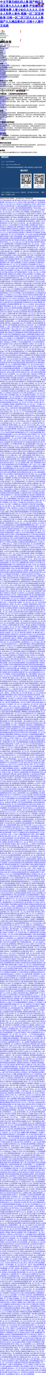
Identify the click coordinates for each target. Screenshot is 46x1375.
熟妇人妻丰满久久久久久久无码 (24, 691)
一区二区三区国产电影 (23, 374)
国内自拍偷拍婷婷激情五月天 (34, 817)
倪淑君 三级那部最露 (27, 334)
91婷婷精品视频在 (5, 228)
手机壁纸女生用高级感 (20, 311)
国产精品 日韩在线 (8, 691)
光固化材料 (3, 63)
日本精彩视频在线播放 (10, 779)
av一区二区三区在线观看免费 (20, 900)
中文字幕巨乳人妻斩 (18, 360)
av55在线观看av (29, 377)
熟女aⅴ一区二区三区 (31, 1106)
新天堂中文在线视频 (27, 1368)
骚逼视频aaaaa (35, 376)
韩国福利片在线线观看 (35, 938)
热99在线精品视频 (30, 411)
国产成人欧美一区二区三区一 (26, 757)
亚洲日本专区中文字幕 (16, 981)
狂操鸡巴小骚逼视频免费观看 (14, 1334)
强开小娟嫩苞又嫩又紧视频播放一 (28, 627)
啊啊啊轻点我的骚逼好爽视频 (31, 711)
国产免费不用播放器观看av (30, 683)
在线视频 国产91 (15, 1274)
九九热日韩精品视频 (34, 432)
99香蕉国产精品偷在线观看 (34, 1079)
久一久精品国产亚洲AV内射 (18, 689)
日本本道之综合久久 (17, 570)
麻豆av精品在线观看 (33, 753)
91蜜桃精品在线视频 (11, 291)
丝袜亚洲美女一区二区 (37, 836)
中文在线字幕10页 (9, 823)
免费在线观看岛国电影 (38, 1087)
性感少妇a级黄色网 (15, 683)
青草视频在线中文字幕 (9, 1157)
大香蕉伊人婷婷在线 (19, 536)
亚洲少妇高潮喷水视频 (15, 672)
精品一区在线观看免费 (18, 221)
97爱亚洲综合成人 (29, 1330)
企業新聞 (3, 121)
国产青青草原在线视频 (9, 864)
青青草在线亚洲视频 (12, 493)
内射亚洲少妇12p (32, 247)
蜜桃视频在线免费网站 (14, 1223)
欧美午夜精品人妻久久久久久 (9, 936)
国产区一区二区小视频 (22, 925)
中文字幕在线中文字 (14, 762)
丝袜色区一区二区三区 (31, 217)
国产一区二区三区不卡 (7, 708)
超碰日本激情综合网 (19, 694)
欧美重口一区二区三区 (37, 394)
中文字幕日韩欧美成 (23, 972)
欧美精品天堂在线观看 (28, 264)
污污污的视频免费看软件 (18, 749)
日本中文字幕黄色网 (31, 421)
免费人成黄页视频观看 (31, 687)
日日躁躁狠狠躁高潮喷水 (36, 734)
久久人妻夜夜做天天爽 (20, 938)
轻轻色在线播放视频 (15, 949)
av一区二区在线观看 (20, 310)
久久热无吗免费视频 (23, 755)
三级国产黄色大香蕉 (6, 921)
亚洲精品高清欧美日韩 (32, 385)
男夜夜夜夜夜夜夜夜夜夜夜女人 (21, 881)
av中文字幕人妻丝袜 (8, 1064)
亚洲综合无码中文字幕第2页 (34, 1104)
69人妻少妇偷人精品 (18, 1104)
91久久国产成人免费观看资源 (29, 251)
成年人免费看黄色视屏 (7, 436)
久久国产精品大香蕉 (18, 585)
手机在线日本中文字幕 (16, 1293)
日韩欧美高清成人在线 (34, 519)
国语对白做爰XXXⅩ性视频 (35, 1213)
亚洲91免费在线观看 (19, 1230)
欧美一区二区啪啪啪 (31, 813)
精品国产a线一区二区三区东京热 (24, 896)
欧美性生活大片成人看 (18, 1262)
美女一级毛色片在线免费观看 (30, 1096)
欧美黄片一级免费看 (20, 768)
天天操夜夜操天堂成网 (7, 1036)
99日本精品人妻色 (17, 1366)
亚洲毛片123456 (27, 1183)
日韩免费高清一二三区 (9, 1111)
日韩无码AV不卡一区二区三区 (26, 428)
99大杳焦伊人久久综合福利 (25, 593)
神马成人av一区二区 (14, 1368)
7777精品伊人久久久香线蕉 (29, 1010)
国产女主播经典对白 (30, 1232)
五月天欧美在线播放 (19, 460)
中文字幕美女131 (38, 598)
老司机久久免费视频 (9, 985)
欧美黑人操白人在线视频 (13, 821)
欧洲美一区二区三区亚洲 (21, 1247)
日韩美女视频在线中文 (24, 774)
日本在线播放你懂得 (38, 1310)
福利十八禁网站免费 (8, 313)
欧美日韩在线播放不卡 (19, 381)
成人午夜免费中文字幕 (25, 504)
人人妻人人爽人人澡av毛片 (25, 306)
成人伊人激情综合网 (15, 1023)
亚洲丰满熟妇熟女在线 (24, 472)
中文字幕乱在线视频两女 (23, 319)
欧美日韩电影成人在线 (34, 791)
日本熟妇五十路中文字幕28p (27, 1068)
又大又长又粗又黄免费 (19, 1210)
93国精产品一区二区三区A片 (25, 555)
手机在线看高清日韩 (6, 710)
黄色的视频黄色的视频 (36, 589)
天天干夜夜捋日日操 (12, 1261)
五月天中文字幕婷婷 (8, 374)
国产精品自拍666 (22, 659)
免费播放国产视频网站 (19, 783)
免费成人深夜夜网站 (16, 404)
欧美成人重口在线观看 (19, 315)
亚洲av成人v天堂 (28, 1359)
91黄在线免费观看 (37, 323)
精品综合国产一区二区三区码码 (10, 396)
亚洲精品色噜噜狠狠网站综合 (27, 542)
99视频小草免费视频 (36, 553)
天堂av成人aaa (9, 300)
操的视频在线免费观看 (9, 1110)
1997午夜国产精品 (16, 281)
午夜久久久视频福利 (18, 832)
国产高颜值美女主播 (13, 1279)
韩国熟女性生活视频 (14, 274)
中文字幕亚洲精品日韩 (16, 230)
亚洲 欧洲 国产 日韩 (6, 460)
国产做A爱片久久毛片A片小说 (11, 796)
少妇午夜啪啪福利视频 (32, 727)
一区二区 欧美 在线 (20, 932)
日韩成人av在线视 (7, 932)
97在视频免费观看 (31, 338)
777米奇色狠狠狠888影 (24, 342)
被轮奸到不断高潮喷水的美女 (27, 851)
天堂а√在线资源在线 (18, 564)
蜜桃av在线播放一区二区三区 (18, 1298)
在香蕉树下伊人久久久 (29, 1238)
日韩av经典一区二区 (23, 959)
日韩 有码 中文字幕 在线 (31, 847)
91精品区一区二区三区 (12, 632)
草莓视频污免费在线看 (32, 728)
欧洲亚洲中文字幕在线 (22, 785)
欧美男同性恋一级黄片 (33, 221)
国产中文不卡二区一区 (34, 749)
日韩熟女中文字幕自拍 (32, 1004)
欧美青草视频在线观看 (13, 449)
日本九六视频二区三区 (25, 987)
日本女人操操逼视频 (18, 793)
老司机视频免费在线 (17, 351)
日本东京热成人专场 (26, 327)
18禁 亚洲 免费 (28, 717)
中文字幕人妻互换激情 (31, 279)
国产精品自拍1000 (36, 723)
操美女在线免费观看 (9, 472)
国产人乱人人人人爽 (8, 345)
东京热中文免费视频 (21, 1228)
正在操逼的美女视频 (23, 1140)
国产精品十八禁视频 (26, 983)
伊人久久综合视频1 (11, 1294)
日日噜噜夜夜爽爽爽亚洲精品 (21, 874)
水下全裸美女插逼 (39, 296)
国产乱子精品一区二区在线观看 (21, 1344)
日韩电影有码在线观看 (7, 776)
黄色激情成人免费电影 (34, 536)
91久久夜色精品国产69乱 (16, 1008)
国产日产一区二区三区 (16, 898)
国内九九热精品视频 (30, 1215)
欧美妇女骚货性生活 (9, 644)
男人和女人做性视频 (37, 366)
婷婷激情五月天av (15, 1144)
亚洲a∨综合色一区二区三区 (18, 440)
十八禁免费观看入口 (29, 257)
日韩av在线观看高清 (33, 1032)
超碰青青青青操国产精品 (33, 1349)
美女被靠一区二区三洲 (18, 610)
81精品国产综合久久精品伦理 (11, 343)
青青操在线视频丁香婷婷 (34, 859)
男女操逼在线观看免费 (33, 610)
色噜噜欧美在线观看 (9, 972)
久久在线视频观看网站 (10, 619)
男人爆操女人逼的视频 (13, 630)
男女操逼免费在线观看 (18, 362)
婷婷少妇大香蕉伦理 (6, 1193)
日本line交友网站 (7, 474)
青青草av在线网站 (12, 542)
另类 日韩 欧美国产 (35, 1298)
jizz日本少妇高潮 (33, 234)
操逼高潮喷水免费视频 (34, 551)
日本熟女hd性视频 (27, 274)
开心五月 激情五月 (30, 898)
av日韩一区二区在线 (24, 591)
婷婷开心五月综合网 (33, 615)
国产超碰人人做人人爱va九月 (12, 328)
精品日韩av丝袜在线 (33, 681)
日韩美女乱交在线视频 (16, 391)
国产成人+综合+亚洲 (26, 1136)
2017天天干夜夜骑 (5, 615)
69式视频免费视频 (28, 285)
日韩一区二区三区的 (11, 1027)
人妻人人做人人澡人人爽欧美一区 (19, 706)
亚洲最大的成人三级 (19, 968)
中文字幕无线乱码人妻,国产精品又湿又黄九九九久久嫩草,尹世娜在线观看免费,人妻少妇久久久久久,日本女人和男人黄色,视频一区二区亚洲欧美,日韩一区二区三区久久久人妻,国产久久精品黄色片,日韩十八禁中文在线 (22, 13)
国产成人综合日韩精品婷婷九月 (33, 672)
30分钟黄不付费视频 (25, 889)
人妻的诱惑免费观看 (13, 1136)
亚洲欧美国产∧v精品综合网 (22, 283)
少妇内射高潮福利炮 (14, 862)
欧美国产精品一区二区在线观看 (24, 427)
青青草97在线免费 (17, 789)
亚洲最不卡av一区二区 (21, 842)
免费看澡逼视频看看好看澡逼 (18, 572)
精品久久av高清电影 (6, 938)
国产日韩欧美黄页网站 (16, 1159)
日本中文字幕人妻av (33, 425)
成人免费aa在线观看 (29, 949)
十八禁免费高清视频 (30, 745)
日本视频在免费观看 (12, 304)
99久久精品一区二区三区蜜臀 (19, 787)
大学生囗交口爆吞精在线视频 (12, 308)
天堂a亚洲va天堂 (11, 1251)
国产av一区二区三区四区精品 (25, 1374)
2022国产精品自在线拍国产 (8, 1030)
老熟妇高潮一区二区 (7, 234)
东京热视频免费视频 (31, 894)
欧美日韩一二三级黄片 (29, 844)
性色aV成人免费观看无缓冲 (20, 562)
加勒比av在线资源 (31, 1198)
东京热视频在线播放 (19, 753)
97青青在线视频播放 (27, 770)
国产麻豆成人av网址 (23, 885)
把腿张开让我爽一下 (15, 1091)
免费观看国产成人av (29, 308)
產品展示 (3, 61)
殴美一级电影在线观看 (9, 459)
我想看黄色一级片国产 (7, 698)
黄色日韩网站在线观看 (19, 1121)
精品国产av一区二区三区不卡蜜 (25, 479)
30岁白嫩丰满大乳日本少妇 (20, 908)
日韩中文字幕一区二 (11, 1094)
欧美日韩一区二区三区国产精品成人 (31, 857)
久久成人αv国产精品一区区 (10, 653)
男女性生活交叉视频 (8, 370)
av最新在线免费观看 (29, 638)
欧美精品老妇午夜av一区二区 (30, 210)
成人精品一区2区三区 (32, 564)
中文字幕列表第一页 (20, 234)
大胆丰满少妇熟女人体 (34, 891)
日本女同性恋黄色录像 (7, 389)
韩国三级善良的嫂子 (11, 964)
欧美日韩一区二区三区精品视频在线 (23, 606)
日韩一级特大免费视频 (13, 262)
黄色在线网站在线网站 (25, 1027)
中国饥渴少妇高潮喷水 (21, 747)
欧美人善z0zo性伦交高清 (21, 1200)
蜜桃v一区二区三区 (12, 598)
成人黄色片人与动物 (8, 906)
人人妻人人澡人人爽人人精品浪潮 (33, 517)
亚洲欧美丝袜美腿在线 (13, 357)
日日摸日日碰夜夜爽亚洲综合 (28, 811)
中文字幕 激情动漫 (19, 838)
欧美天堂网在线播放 (21, 464)
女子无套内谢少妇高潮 (36, 534)
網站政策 (7, 45)
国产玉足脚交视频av (23, 864)
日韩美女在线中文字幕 (22, 389)
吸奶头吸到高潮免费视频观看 (11, 711)
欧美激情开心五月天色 (18, 728)
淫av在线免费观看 (20, 891)
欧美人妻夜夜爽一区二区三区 (15, 1127)
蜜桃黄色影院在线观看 (20, 921)
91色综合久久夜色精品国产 (12, 1155)
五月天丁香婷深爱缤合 (34, 1121)
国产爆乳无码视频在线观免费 (32, 476)
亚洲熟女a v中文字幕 (11, 740)
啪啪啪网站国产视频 (18, 727)
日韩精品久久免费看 (9, 342)
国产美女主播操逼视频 (15, 302)
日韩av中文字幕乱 (9, 268)
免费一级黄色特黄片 (36, 1140)
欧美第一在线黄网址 (39, 887)
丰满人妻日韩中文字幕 (26, 740)
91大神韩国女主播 (10, 227)
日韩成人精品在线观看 (19, 255)
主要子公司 (3, 109)
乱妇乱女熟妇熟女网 (30, 730)
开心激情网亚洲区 (7, 243)
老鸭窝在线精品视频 (29, 1011)
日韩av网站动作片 (15, 1340)
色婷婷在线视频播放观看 (8, 277)
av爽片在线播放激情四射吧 (31, 236)
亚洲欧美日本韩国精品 (38, 625)
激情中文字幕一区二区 (27, 913)
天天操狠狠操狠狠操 (22, 742)
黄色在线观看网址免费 (16, 566)
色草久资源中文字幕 (14, 1172)
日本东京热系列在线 (18, 510)
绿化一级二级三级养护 (27, 340)
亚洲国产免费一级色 (27, 462)
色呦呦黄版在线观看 (36, 985)
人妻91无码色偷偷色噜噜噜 (22, 376)
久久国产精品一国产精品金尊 (9, 928)
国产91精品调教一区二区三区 (12, 1240)
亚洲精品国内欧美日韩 (20, 474)
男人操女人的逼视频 (9, 719)
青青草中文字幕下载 (30, 260)
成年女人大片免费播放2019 (34, 487)
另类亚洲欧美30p (22, 636)
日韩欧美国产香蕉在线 (9, 774)
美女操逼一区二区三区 (19, 402)
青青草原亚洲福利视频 (35, 664)
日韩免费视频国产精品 (36, 1361)
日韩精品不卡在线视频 (12, 1025)
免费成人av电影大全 (22, 1189)
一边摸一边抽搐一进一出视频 (12, 476)
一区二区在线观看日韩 (16, 760)
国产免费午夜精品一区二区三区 (26, 313)
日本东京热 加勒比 (11, 1242)
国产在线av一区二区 (33, 1089)
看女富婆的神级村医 (33, 879)
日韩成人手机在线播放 (38, 1057)
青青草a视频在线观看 (31, 332)
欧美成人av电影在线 (23, 985)
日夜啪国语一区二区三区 (15, 260)
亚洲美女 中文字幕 (14, 340)
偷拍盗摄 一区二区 (33, 947)
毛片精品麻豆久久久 (36, 1204)
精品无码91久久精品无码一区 (27, 325)
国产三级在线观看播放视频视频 (23, 1108)
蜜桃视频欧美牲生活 (36, 776)
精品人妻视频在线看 (31, 993)
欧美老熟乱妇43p (29, 415)
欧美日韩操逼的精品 (32, 832)
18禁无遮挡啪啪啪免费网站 (23, 208)
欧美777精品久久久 (17, 738)
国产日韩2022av (8, 310)
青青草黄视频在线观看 (12, 259)
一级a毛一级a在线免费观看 (35, 1264)
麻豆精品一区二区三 (27, 630)
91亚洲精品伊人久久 (27, 642)
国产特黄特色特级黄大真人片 (34, 600)
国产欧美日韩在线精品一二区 (9, 889)
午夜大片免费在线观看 (32, 228)
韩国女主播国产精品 (27, 1308)
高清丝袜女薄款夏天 (18, 232)
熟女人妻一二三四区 (6, 602)
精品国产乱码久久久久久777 (19, 1102)
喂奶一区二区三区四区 (15, 853)
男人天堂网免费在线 (36, 925)
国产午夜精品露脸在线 (24, 942)
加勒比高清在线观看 (28, 1223)
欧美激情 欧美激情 (18, 1161)
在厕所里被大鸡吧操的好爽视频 (31, 1340)
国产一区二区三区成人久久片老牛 (20, 317)
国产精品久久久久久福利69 (36, 977)
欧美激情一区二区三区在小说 (17, 1264)
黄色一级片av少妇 (39, 557)
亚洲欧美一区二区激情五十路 (9, 1115)
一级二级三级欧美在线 (32, 223)
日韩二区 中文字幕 (21, 242)
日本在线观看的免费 (31, 662)
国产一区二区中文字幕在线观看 (16, 247)
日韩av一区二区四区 (32, 838)
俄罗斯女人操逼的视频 (12, 323)
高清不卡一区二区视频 (22, 1042)
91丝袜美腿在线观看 (17, 1249)
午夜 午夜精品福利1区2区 (22, 723)
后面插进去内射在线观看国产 (15, 419)
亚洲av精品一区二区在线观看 (32, 544)
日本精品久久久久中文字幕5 (30, 715)
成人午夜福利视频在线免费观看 (10, 368)
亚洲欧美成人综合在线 (20, 734)
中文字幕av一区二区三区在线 (22, 270)
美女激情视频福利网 (37, 810)
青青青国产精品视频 (24, 1176)
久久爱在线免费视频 (21, 206)
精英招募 (3, 132)
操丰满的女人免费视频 (23, 355)
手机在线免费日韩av (12, 577)
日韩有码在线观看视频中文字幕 (27, 540)
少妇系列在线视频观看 (18, 674)
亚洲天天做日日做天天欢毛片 (25, 266)
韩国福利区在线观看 (17, 415)
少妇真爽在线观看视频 (25, 457)
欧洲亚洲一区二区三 (31, 1098)
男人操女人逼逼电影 (30, 391)
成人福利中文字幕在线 (37, 900)
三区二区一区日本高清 (38, 602)
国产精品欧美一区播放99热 (12, 417)
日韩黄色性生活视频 (29, 628)
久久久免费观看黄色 (18, 338)
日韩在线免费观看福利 (10, 1289)
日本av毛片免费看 (14, 293)
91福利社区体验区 (25, 1147)
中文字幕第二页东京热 (25, 1294)
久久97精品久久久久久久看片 (12, 294)
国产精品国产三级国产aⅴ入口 (14, 406)
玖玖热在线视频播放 (30, 508)
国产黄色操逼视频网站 (25, 802)
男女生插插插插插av (19, 657)
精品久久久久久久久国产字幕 (15, 347)
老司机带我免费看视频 (16, 847)
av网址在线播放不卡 (6, 494)
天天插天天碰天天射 (33, 440)
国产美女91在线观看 (9, 942)
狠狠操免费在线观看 (27, 1279)
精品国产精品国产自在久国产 (30, 1040)
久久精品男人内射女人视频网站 (25, 698)
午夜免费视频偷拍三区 (9, 468)
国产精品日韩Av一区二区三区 (34, 400)
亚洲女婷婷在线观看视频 (37, 666)
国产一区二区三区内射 (25, 1153)
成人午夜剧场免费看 (9, 825)
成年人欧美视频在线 (6, 1089)
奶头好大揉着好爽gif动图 (18, 1217)
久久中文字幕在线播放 (27, 532)
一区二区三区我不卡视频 (18, 438)
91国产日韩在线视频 (15, 236)
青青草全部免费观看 (10, 810)
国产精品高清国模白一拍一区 (22, 559)
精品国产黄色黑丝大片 (15, 528)
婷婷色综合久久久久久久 (11, 445)
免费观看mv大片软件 (10, 451)
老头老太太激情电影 (31, 1070)
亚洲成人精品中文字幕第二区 (31, 410)
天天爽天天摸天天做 (26, 1270)
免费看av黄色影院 (7, 842)
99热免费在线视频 (31, 1119)
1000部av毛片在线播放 (37, 655)
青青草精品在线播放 (17, 730)
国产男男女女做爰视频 (7, 447)
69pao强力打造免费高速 (19, 781)
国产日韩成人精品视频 (23, 268)
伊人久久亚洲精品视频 (37, 708)
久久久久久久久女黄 (21, 436)
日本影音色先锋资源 (24, 1327)
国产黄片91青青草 (19, 732)
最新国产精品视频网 (33, 1230)
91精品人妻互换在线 (21, 623)
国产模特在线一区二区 (35, 955)
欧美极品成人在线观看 (37, 1355)
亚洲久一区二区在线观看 (21, 549)
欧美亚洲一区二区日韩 (38, 1242)
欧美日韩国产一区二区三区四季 (34, 696)
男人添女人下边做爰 (17, 502)
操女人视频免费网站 (11, 1225)
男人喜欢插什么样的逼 (9, 1113)
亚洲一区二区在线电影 (23, 394)
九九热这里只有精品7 (19, 1032)
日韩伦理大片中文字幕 (19, 393)
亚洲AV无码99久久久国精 (29, 417)
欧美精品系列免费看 (38, 774)
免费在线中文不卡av (23, 944)
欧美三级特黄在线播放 (31, 1076)
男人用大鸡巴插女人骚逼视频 (26, 700)
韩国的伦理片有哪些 (33, 315)
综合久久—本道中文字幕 (14, 544)
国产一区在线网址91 (8, 1374)
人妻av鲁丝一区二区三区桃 (25, 1110)
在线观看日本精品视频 (9, 1049)
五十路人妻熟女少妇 (6, 547)
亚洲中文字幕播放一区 (23, 1257)
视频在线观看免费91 (24, 408)
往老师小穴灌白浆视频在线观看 (33, 528)
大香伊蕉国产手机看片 (20, 777)
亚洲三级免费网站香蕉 (7, 962)
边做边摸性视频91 (15, 1040)
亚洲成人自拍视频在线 (23, 927)
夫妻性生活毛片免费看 (24, 451)
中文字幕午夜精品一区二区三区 (21, 1057)
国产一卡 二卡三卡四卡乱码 (36, 1315)
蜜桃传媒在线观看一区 (29, 819)
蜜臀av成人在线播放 (19, 668)
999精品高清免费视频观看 (19, 1283)
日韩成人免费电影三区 (34, 483)
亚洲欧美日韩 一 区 (30, 566)
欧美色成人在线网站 (18, 228)
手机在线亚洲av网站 (19, 1089)
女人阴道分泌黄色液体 (28, 398)
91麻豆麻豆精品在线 (38, 964)
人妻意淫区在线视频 (19, 494)
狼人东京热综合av (29, 502)
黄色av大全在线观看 (32, 1227)
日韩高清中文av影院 (19, 1202)
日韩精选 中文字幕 (12, 576)
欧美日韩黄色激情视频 (7, 470)
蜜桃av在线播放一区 (31, 1300)
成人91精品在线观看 (6, 753)
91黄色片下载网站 (16, 638)
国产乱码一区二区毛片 (24, 349)
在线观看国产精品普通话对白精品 (10, 819)
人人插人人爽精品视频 (12, 327)
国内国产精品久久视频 (23, 1064)
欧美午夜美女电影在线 (23, 1355)
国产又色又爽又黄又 (30, 1334)
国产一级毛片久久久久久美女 (11, 1370)
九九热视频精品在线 (12, 1276)
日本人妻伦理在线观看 (28, 396)
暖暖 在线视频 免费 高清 (21, 1074)
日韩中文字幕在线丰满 (7, 206)
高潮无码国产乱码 (31, 362)
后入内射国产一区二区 (25, 800)
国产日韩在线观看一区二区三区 (35, 732)
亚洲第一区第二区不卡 (28, 1117)
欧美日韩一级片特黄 (28, 1328)
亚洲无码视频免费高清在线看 (18, 664)
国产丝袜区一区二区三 (38, 387)
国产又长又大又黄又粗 (18, 223)
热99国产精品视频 (20, 300)
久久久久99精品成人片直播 (21, 213)
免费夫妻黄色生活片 (29, 853)
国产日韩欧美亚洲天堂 (20, 547)
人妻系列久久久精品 (17, 508)
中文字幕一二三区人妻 (18, 1006)
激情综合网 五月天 (21, 879)
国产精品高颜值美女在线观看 (18, 560)
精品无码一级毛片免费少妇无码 (10, 372)
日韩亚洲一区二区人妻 (14, 1219)
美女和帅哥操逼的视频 (22, 798)
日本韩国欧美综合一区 (37, 211)
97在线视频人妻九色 (30, 230)
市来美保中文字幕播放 (10, 1170)
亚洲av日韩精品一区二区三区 (21, 366)
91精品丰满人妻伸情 (34, 804)
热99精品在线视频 (5, 402)
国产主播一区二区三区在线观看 (16, 219)
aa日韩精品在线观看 (9, 700)
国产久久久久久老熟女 (27, 304)
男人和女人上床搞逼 (21, 604)
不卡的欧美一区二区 (12, 704)
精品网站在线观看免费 (36, 742)
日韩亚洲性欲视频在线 (10, 581)
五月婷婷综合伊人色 (11, 457)
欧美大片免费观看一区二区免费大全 (19, 621)
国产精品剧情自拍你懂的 (26, 321)
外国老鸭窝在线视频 (21, 470)
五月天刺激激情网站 (34, 659)
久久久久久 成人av (38, 825)
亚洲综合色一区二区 (36, 498)
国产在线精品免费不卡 (28, 500)
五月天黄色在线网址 (30, 991)
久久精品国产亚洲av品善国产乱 (34, 789)
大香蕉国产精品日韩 (6, 998)
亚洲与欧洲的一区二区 (24, 1111)
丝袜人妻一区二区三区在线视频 (10, 642)
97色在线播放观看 (10, 1140)
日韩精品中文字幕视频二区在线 (35, 232)
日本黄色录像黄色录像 (34, 460)
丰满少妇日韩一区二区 (12, 1013)
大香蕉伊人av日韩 (12, 1234)
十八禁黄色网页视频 (23, 644)
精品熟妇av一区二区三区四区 (20, 485)
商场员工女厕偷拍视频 (9, 625)
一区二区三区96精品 (23, 759)
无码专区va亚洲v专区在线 (8, 1059)
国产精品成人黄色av (19, 828)
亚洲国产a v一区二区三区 (21, 766)
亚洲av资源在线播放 (26, 840)
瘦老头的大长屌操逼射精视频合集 (12, 596)
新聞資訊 (3, 119)
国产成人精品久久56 (38, 349)
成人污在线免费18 (21, 977)
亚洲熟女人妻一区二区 (25, 276)
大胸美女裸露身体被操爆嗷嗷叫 (19, 511)
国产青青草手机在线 (11, 583)
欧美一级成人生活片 (27, 413)
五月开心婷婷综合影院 (7, 587)
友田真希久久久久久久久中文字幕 (29, 291)
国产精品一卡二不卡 (8, 242)
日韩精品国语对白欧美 (19, 483)
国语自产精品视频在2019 (17, 1300)
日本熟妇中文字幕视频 (27, 1025)
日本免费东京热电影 (38, 493)
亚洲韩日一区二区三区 (38, 434)
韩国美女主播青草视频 (22, 708)
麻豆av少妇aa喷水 (38, 640)
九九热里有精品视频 (6, 791)
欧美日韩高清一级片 (25, 887)
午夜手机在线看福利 (27, 293)
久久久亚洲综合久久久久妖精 (26, 491)
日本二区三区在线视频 (7, 623)
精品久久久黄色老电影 (30, 1285)
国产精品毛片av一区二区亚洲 (30, 1038)
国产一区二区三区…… (22, 1034)
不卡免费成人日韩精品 (32, 1083)
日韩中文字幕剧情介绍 (10, 276)
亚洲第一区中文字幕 (23, 810)
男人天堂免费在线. (36, 759)
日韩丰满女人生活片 (23, 498)
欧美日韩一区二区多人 (15, 628)
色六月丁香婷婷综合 (14, 794)
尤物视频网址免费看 (9, 491)
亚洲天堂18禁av (10, 534)
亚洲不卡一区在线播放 (19, 1194)
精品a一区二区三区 (30, 1081)
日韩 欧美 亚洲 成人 (35, 747)
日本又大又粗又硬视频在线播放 (28, 583)
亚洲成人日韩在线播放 (38, 927)
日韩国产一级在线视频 (35, 1206)
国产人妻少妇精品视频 (28, 1162)
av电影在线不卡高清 (33, 438)
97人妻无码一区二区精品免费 (22, 974)
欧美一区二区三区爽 (22, 277)
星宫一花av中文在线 (22, 1028)
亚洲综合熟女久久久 (6, 1202)
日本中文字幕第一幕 (8, 1355)
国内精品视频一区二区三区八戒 (27, 1272)
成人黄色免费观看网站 (19, 615)
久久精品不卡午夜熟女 (30, 1196)
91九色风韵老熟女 (12, 994)
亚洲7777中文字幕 (35, 562)
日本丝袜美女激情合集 (23, 345)
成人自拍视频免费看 (29, 443)
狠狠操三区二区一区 (18, 1004)
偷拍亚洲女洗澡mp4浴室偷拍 (12, 285)
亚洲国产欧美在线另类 (35, 611)
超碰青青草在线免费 (33, 694)
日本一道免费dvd (35, 389)
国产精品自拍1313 (13, 1019)
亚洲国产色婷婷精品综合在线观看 (24, 336)
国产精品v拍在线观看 (9, 355)
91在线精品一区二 (12, 287)
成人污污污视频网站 (14, 289)
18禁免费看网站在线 (34, 636)
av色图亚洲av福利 (25, 493)
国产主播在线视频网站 (34, 989)
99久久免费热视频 (29, 738)
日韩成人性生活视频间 (22, 211)
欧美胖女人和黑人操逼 (28, 1021)
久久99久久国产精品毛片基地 (21, 434)
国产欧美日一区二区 (13, 462)
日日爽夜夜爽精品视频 (9, 636)
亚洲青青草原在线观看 (34, 381)
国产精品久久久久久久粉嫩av (34, 545)
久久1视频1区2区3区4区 (9, 1017)
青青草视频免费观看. (28, 1219)
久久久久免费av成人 (11, 455)
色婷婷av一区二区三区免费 (10, 1138)
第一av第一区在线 (5, 360)
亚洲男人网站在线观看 (19, 1053)
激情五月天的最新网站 (28, 651)
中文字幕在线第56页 (8, 930)
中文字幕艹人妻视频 (11, 504)
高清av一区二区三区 (22, 530)
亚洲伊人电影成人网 (33, 768)
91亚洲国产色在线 (39, 613)
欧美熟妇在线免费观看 (10, 1068)
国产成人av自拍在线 (6, 668)
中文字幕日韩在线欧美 (35, 744)
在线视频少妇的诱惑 (17, 377)
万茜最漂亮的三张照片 (12, 523)
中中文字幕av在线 (31, 1127)
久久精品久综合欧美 (26, 574)
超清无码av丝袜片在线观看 (26, 970)
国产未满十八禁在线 (23, 625)
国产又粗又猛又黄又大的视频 (20, 1142)
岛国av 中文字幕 (5, 351)
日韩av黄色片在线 (23, 666)
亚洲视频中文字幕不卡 (23, 1191)
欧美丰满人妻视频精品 (9, 944)
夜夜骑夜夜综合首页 (18, 806)
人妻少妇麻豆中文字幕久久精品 (33, 721)
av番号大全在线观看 (6, 270)
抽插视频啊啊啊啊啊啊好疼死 (25, 525)
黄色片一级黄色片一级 (7, 1055)
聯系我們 (3, 78)
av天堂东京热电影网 (6, 838)
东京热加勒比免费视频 (26, 613)
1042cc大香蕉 (9, 896)
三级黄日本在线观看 (11, 1221)
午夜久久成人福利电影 (34, 968)
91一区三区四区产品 (18, 1106)
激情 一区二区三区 (16, 713)
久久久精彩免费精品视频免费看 (34, 351)
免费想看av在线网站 (14, 1093)
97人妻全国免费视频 (8, 883)
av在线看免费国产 (27, 821)
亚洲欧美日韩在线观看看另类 (25, 823)
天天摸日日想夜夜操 (24, 359)
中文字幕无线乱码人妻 (19, 902)
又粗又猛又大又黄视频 (35, 1228)
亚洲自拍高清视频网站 (32, 945)
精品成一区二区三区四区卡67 (22, 1347)
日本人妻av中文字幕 (12, 911)
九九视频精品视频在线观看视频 (24, 647)
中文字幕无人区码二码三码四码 (30, 1261)
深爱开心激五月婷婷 (34, 206)
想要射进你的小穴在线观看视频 (35, 430)
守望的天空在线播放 (19, 1100)
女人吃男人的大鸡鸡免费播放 (25, 1151)
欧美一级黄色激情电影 (32, 1061)
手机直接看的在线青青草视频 (18, 904)
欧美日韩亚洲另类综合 (7, 1244)
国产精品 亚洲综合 (8, 272)
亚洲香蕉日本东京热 (26, 1013)
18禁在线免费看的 (29, 1293)
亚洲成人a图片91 (16, 844)
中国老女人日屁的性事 (28, 506)
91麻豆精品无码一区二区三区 (20, 751)
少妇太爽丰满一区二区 (28, 855)
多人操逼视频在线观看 (7, 319)
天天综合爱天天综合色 (25, 634)
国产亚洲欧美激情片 (20, 272)
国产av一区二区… (17, 521)
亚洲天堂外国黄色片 (29, 281)
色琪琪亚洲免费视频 (30, 527)
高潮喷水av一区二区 (18, 1296)
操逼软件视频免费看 (6, 734)
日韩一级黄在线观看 (24, 455)
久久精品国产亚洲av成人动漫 (20, 1130)
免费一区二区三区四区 (38, 459)
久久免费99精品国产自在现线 (24, 736)
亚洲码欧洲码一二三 (11, 321)
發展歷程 (3, 53)
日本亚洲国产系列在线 (12, 857)
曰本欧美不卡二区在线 (30, 423)
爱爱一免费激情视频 (29, 453)
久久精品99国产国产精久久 (23, 587)
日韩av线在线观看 (19, 894)
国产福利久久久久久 (19, 1211)
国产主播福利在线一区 (9, 1015)
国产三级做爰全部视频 (7, 1066)
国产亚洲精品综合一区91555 (17, 702)
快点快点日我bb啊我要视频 (28, 1138)
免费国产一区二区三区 (28, 364)
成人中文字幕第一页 (17, 660)
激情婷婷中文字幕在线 (24, 227)
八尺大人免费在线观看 (16, 877)
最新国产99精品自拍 (18, 385)
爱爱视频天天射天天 (8, 917)
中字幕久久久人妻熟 (28, 357)
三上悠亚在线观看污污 (15, 517)
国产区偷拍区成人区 (31, 870)
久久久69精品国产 (15, 579)
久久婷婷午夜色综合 (34, 547)
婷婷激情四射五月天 (21, 432)
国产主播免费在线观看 (32, 510)
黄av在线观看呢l (14, 685)
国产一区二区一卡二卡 (17, 411)
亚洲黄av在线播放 (29, 225)
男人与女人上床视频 (25, 936)
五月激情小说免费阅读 (28, 262)
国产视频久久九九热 (33, 1077)
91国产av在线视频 (9, 394)
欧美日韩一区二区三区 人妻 (8, 800)
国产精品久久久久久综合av (8, 298)
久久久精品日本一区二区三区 (29, 704)
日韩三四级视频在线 (14, 334)
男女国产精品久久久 (29, 808)
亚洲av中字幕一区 (7, 772)
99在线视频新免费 (33, 1185)
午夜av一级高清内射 (11, 408)
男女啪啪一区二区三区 (23, 1204)
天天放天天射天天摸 (6, 559)
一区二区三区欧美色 (23, 836)
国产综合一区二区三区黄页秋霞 (34, 877)
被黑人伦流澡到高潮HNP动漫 (18, 611)
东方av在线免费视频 (17, 991)
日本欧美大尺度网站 (36, 374)
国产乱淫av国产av (7, 1281)
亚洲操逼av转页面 (19, 979)
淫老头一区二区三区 (6, 966)
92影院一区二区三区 (24, 964)
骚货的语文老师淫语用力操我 (32, 1177)
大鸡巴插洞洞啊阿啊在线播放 (15, 1070)
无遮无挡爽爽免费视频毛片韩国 (10, 1317)
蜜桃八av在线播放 (20, 551)
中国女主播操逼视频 (27, 330)
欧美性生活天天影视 (6, 1149)
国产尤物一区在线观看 (34, 255)
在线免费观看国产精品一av (31, 238)
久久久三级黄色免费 (14, 364)
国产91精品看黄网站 (36, 779)
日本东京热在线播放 (39, 936)
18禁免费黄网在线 (38, 1294)
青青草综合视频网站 (14, 815)
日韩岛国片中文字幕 (8, 1236)
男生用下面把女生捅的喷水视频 (33, 294)
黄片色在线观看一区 (23, 976)
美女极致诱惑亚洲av (24, 581)
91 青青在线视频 (27, 557)
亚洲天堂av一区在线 (28, 849)
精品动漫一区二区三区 (24, 1015)
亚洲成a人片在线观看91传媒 (22, 957)
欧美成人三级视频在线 (13, 1010)
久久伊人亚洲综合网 (6, 1349)
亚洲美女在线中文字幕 (32, 360)
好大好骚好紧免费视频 (25, 640)
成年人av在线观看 (24, 779)
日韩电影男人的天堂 (9, 594)
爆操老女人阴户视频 (15, 257)
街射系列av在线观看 (27, 1372)
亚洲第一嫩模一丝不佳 (31, 570)
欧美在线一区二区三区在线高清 (23, 515)
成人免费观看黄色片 (6, 1247)
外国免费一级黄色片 (38, 227)
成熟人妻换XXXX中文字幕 (29, 1370)
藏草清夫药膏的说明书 (9, 1323)
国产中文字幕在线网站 (13, 413)
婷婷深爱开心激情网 (9, 379)
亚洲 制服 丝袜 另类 (18, 817)
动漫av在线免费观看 (30, 521)
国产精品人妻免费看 (17, 217)
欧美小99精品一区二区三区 (22, 602)
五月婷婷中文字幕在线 (9, 593)
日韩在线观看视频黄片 (12, 649)
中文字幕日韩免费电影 (28, 245)
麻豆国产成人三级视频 (12, 251)
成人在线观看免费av (25, 466)
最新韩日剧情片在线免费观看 (15, 919)
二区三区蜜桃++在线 (26, 670)
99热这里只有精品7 (6, 213)
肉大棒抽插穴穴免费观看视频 (33, 725)
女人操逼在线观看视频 (16, 279)
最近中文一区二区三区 (13, 264)
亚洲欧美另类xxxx (27, 449)
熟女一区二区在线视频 (36, 1289)
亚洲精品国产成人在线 (30, 302)
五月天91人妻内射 (25, 523)
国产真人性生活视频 (33, 300)
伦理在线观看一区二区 (23, 1134)
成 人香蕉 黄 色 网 (31, 1262)
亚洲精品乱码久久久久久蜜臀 (29, 577)
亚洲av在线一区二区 (17, 383)
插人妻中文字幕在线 (25, 576)
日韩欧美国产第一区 (19, 1077)
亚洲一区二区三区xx (34, 1283)
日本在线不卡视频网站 (22, 1055)
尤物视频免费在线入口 (37, 468)
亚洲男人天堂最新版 (22, 883)
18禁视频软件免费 (39, 736)
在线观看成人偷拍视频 (22, 1353)
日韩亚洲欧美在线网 (20, 243)
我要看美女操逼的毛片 (37, 972)
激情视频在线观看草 (36, 1055)
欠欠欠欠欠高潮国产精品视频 (9, 1311)
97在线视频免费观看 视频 (8, 1357)
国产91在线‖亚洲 (23, 1325)
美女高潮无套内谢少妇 (18, 442)
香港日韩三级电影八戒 (34, 215)
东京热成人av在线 (23, 298)
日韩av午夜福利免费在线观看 (20, 568)
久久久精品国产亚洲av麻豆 (10, 574)
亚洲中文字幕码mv (36, 213)
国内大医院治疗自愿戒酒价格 (36, 219)
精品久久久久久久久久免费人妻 (33, 253)
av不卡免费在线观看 (27, 368)
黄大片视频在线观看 (17, 1076)
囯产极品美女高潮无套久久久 (26, 1059)
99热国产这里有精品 (12, 1313)
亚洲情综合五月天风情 (7, 879)
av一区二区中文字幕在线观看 (16, 953)
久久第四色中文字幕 (32, 481)
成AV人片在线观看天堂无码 (33, 1336)
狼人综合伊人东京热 (23, 468)
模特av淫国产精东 (19, 487)
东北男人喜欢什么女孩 (20, 1051)
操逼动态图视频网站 (11, 640)
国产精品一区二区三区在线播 (32, 1091)
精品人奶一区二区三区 (19, 513)
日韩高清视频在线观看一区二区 (23, 296)
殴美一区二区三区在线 (10, 359)
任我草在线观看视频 (15, 238)
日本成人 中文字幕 (38, 523)
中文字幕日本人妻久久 (37, 485)
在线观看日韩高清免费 (7, 1345)
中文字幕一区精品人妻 (13, 210)
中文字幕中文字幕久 (26, 259)
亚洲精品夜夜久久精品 (12, 532)
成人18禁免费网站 (31, 674)
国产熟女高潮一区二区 (9, 836)
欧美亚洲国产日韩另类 (9, 540)
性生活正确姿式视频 (18, 1342)
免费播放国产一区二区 (15, 253)
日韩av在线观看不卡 (38, 359)
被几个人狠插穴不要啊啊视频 (34, 919)
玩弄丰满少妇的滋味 (14, 398)
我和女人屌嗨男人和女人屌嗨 (21, 1302)
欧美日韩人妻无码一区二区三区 (23, 1187)
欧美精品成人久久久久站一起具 (21, 868)
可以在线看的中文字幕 (16, 225)
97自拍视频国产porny (18, 859)
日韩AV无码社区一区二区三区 (14, 813)
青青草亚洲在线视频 (27, 489)
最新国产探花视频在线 (20, 353)
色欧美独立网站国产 (36, 1247)
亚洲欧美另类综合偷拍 (26, 1255)
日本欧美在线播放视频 (25, 608)
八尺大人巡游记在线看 (25, 287)
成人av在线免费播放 (9, 498)
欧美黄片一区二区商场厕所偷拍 (15, 481)
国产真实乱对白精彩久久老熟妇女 (23, 240)
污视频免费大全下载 (8, 742)
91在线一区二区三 (33, 272)
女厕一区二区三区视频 (37, 370)
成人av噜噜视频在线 (14, 330)
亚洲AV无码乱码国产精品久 (16, 249)
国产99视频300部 (7, 515)
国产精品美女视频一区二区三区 (18, 1000)
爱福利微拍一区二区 (9, 306)
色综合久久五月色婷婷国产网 (16, 645)
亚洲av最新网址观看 (33, 310)
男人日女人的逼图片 (6, 657)
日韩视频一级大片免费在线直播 (23, 998)
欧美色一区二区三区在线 (36, 693)
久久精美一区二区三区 (16, 687)
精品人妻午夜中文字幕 (24, 825)
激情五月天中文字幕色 (35, 679)
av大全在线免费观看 (9, 428)
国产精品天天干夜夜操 (27, 653)
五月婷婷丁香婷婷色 (35, 1189)
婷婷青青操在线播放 (18, 545)
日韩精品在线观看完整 (24, 594)
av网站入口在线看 (15, 1328)
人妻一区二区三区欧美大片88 (27, 1225)
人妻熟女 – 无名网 (9, 693)
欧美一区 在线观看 (14, 983)
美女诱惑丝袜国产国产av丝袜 (11, 1277)
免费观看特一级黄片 (27, 343)
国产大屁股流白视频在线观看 (17, 872)
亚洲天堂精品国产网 (31, 1296)
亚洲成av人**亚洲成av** (17, 400)
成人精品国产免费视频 (34, 494)
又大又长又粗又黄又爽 (38, 317)
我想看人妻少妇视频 (18, 600)
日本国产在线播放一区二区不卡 (28, 1259)
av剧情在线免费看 (7, 336)
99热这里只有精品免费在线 (13, 453)
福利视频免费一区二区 (20, 1364)
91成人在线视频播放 (31, 793)
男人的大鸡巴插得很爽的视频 (20, 496)
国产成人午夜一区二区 (31, 764)
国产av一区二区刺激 (14, 506)
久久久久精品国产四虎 (30, 328)
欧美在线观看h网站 (8, 464)
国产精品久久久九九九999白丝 (14, 430)
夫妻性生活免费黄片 (11, 802)
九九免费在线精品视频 (13, 876)
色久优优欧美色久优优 (25, 951)
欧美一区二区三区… (34, 243)
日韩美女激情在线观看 (22, 447)
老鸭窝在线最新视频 (19, 617)
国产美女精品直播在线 (19, 215)
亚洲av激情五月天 (17, 827)
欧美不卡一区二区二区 (14, 410)
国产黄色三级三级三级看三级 (30, 762)
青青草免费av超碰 (18, 860)
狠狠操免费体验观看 (27, 579)
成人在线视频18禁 (27, 1155)
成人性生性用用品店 (38, 1251)
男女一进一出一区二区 (16, 696)
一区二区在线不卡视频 (9, 349)
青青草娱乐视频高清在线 (11, 913)
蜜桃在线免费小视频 (30, 981)
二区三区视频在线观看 (27, 445)
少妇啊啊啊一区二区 (22, 906)
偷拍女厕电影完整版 (36, 864)
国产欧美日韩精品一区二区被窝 (13, 1330)
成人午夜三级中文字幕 (37, 1064)
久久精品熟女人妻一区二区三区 (21, 387)
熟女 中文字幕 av (5, 221)
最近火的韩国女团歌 (22, 1361)
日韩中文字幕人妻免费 (37, 268)
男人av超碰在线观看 (15, 1177)
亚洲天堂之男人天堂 (27, 372)
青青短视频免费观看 (35, 1236)
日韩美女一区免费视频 (10, 951)
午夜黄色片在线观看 (30, 827)
